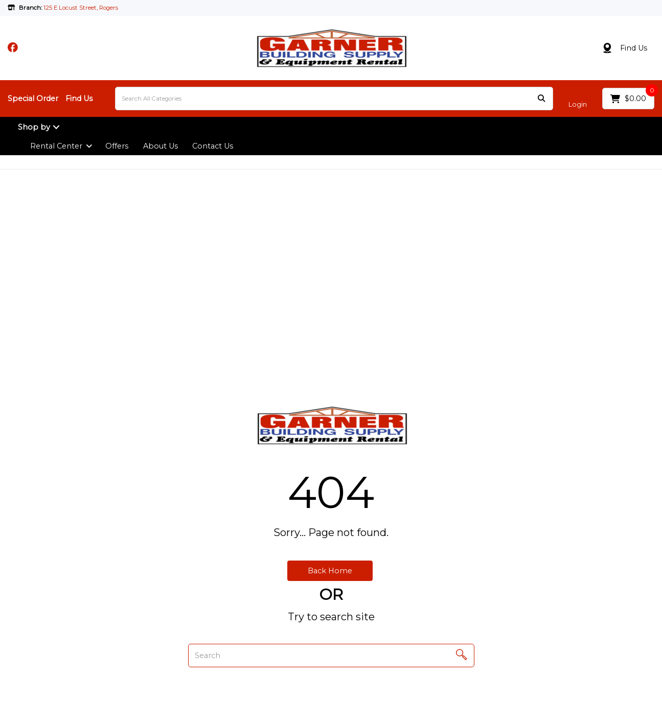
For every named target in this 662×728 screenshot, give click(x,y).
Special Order (33, 98)
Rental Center (56, 146)
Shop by (34, 127)
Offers (116, 146)
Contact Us (212, 146)
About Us (160, 146)
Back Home (330, 570)
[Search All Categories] (334, 98)
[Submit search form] (541, 99)
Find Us (633, 48)
